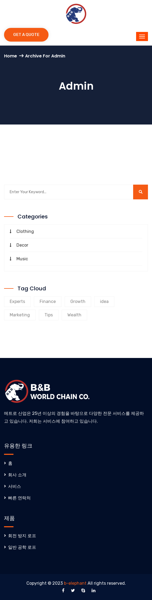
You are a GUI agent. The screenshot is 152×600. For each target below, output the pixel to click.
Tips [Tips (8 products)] (48, 314)
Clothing (25, 231)
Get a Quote (26, 34)
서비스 (14, 486)
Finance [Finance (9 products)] (48, 301)
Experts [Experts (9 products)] (17, 301)
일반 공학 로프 (22, 547)
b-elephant (75, 583)
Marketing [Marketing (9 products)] (20, 314)
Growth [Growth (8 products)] (77, 301)
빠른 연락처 (19, 497)
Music (22, 258)
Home (10, 56)
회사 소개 (17, 474)
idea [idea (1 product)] (104, 301)
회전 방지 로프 (22, 535)
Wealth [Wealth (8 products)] (74, 314)
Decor (22, 245)
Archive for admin (45, 56)
